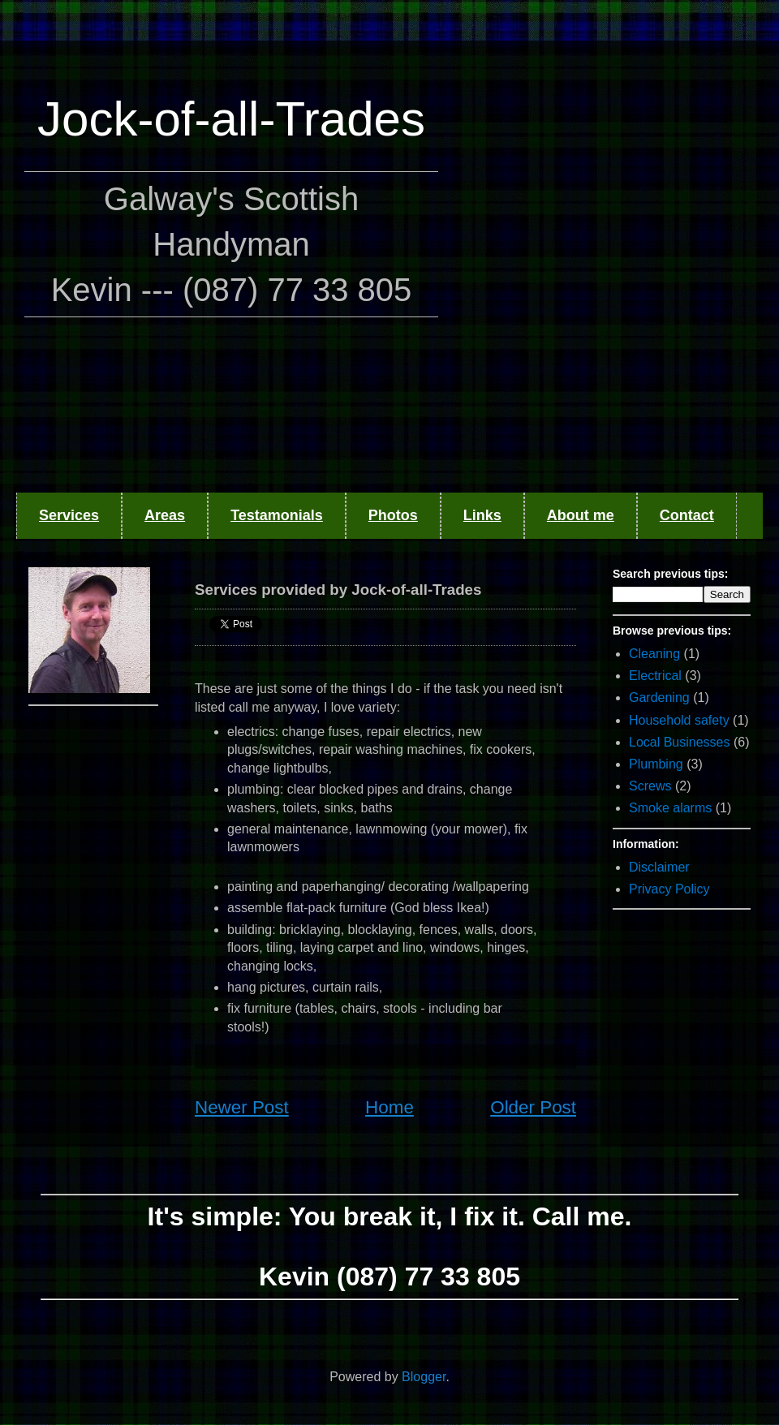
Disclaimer (659, 867)
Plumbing (656, 764)
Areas (164, 515)
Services (69, 515)
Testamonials (276, 515)
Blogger (423, 1377)
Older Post (533, 1107)
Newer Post (242, 1107)
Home (389, 1107)
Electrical (655, 675)
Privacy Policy (669, 889)
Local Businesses (679, 742)
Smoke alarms (670, 808)
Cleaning (654, 654)
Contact (687, 515)
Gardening (659, 697)
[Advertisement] (175, 256)
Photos (393, 515)
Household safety (679, 720)
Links (482, 515)
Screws (650, 786)
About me (580, 515)
